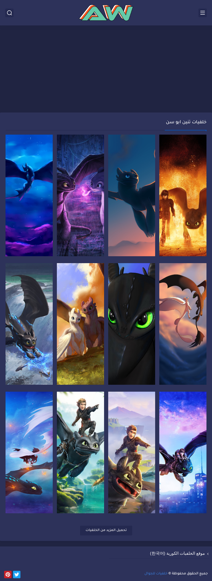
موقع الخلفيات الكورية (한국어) (177, 553)
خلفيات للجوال (156, 574)
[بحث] (9, 13)
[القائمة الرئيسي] (202, 13)
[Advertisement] (106, 69)
